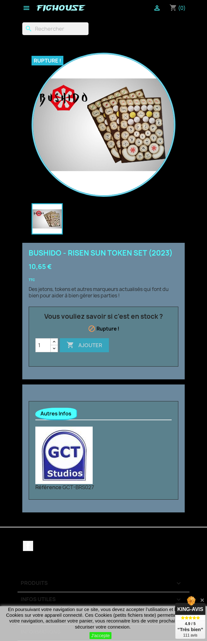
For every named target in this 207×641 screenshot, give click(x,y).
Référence (48, 487)
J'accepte (100, 635)
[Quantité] (43, 345)
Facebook (28, 546)
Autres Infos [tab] (55, 413)
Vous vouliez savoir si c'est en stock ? (103, 316)
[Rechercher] (55, 28)
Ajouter (84, 345)
